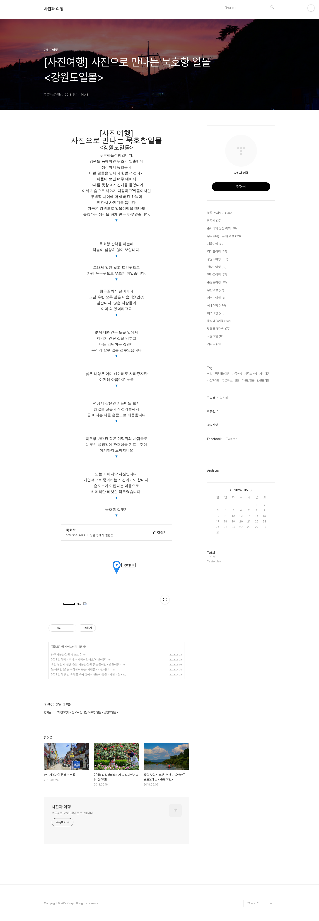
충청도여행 (217, 282)
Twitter (231, 439)
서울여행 (215, 244)
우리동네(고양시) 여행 (224, 236)
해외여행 (215, 313)
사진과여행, (213, 380)
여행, (210, 373)
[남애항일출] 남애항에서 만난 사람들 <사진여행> (80, 669)
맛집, (237, 380)
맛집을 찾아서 (218, 329)
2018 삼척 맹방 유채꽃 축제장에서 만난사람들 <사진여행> (86, 674)
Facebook (214, 439)
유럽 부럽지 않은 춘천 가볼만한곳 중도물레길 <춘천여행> (86, 664)
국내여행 (216, 305)
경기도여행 (217, 251)
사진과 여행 (53, 9)
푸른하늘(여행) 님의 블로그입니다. (73, 813)
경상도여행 (216, 267)
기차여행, (264, 373)
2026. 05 (241, 490)
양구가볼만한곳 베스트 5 (66, 654)
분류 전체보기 (220, 213)
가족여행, (237, 373)
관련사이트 (252, 903)
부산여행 (215, 290)
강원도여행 (57, 646)
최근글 (211, 397)
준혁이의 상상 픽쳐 (222, 228)
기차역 (214, 344)
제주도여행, (251, 373)
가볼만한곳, (248, 380)
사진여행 (215, 336)
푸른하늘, (227, 380)
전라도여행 (217, 275)
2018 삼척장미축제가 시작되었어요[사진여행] (78, 659)
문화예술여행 (219, 321)
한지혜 (214, 221)
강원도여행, (263, 380)
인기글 (224, 397)
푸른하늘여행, (222, 373)
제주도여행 (216, 298)
